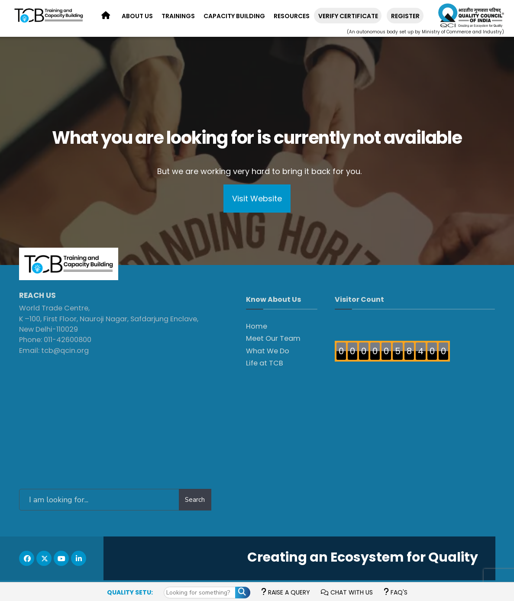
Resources (292, 16)
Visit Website (257, 198)
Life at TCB (264, 363)
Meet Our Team (273, 338)
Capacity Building (234, 16)
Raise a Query (285, 592)
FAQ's (395, 592)
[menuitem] (137, 16)
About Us (137, 16)
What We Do (267, 351)
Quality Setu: (130, 592)
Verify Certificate (348, 16)
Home (256, 326)
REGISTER (405, 16)
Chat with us (347, 592)
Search (195, 499)
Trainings (178, 16)
